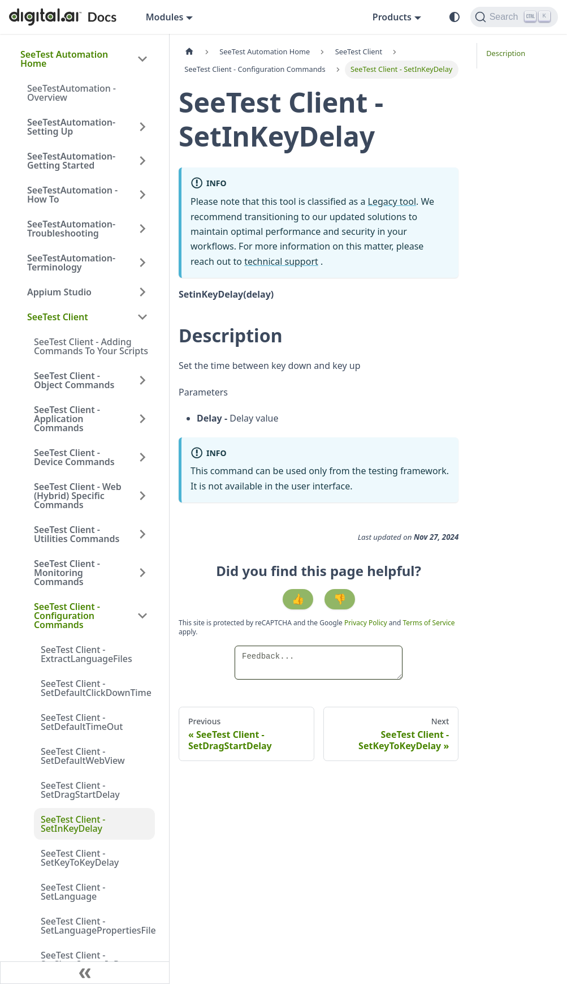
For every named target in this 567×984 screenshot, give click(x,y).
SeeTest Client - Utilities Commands (76, 534)
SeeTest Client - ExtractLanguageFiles (86, 654)
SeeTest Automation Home (64, 59)
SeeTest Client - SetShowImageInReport (91, 959)
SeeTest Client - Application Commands (67, 418)
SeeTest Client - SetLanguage (73, 892)
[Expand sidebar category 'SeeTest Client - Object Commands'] (142, 380)
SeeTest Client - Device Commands (74, 457)
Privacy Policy (366, 623)
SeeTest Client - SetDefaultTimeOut (82, 722)
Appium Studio (59, 292)
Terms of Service (428, 623)
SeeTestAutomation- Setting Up (71, 126)
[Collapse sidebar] (85, 972)
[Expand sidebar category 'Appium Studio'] (142, 292)
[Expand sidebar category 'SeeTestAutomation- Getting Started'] (142, 161)
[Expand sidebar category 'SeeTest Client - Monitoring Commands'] (142, 572)
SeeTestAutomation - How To (72, 194)
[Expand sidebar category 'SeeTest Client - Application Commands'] (142, 418)
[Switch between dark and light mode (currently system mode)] (454, 17)
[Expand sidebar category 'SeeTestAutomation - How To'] (142, 194)
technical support (281, 261)
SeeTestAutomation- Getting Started (71, 160)
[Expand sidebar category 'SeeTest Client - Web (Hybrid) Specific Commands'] (142, 495)
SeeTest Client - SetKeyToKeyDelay (80, 858)
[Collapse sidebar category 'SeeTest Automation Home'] (142, 59)
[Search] (514, 17)
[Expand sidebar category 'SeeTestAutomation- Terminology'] (142, 262)
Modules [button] (165, 17)
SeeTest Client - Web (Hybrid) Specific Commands (78, 495)
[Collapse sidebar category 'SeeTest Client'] (142, 317)
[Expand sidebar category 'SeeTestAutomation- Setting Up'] (142, 127)
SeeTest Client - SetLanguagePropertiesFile (98, 925)
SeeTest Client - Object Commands (74, 380)
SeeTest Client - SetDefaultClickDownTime (96, 688)
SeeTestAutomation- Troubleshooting (71, 228)
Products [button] (392, 17)
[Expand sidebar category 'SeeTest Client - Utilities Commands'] (142, 534)
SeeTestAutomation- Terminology (71, 262)
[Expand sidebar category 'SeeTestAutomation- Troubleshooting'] (142, 228)
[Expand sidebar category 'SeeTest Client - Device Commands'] (142, 457)
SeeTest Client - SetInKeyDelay (73, 824)
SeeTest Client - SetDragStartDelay (80, 790)
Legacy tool (392, 201)
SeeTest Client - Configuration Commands (67, 615)
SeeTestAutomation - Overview (71, 93)
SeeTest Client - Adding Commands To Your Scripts (91, 346)
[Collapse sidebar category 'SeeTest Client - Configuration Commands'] (142, 615)
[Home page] (189, 52)
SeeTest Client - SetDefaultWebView (83, 756)
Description (505, 53)
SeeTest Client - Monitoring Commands (67, 572)
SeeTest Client (57, 317)
